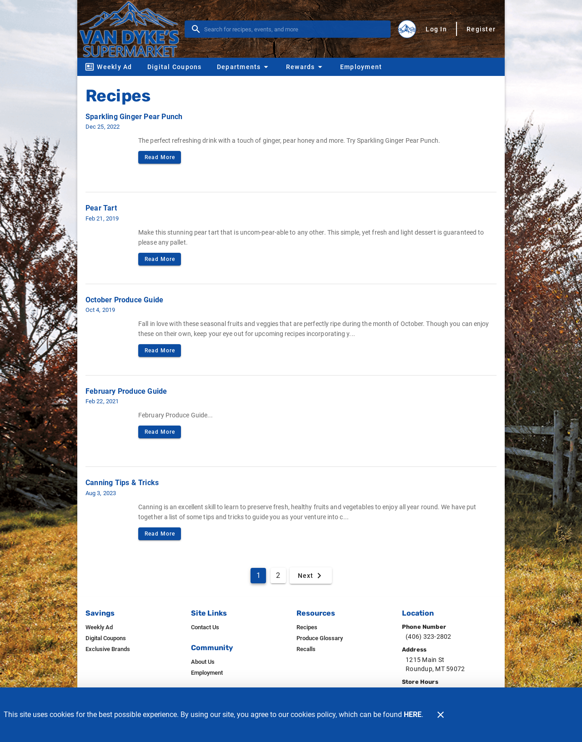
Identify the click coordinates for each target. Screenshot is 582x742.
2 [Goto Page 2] (278, 575)
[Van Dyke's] (132, 28)
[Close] (440, 715)
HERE (412, 714)
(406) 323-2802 (429, 636)
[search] (294, 29)
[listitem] (99, 627)
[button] (243, 67)
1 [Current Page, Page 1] (258, 575)
